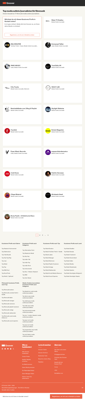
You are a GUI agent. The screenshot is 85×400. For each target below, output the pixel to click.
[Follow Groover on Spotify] (10, 349)
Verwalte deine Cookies (8, 390)
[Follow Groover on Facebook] (5, 349)
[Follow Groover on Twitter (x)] (13, 349)
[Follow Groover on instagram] (2, 349)
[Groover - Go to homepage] (12, 345)
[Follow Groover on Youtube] (8, 349)
